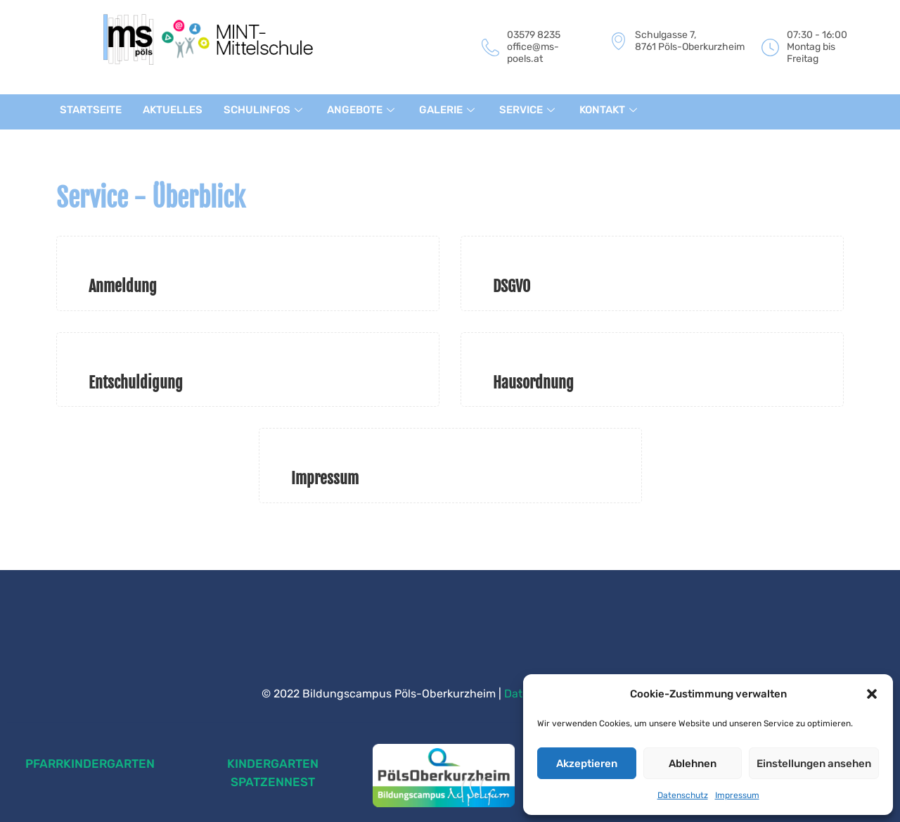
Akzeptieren (586, 763)
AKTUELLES (172, 109)
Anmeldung (123, 286)
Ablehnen (692, 763)
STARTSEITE (91, 109)
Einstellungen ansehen (814, 763)
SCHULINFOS (265, 109)
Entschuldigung (136, 382)
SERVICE (528, 109)
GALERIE (448, 109)
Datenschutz (682, 795)
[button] (872, 694)
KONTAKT (610, 109)
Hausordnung (533, 382)
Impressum (737, 795)
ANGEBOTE (362, 109)
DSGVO (511, 286)
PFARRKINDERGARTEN (90, 764)
